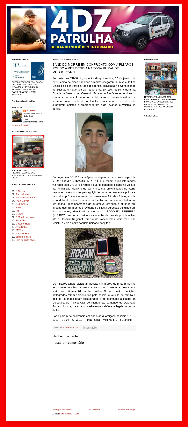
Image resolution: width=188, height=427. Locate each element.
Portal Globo (22, 204)
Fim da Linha (22, 194)
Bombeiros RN (23, 237)
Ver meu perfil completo (21, 125)
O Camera (21, 191)
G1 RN (19, 214)
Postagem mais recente (62, 410)
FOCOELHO (22, 233)
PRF (18, 210)
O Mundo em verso (25, 217)
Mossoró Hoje (23, 223)
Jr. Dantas (66, 327)
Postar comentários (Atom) (69, 414)
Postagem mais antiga (126, 410)
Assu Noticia (21, 227)
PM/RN (19, 230)
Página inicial (94, 410)
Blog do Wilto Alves (26, 240)
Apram (18, 207)
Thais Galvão (22, 201)
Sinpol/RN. (21, 220)
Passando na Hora (25, 197)
